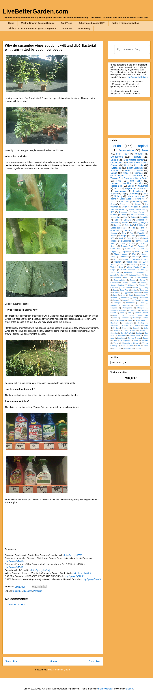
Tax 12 (117, 188)
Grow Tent (130, 249)
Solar (146, 328)
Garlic (145, 193)
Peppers (136, 156)
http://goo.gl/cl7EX (73, 555)
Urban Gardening (137, 209)
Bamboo (114, 222)
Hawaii (140, 170)
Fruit (118, 181)
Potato (133, 217)
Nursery (134, 207)
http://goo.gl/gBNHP (74, 576)
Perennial (138, 165)
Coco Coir (114, 287)
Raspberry (114, 323)
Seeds (114, 159)
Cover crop (144, 290)
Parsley (135, 257)
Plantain (145, 318)
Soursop (117, 330)
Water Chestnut (127, 346)
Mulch (124, 207)
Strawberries (131, 262)
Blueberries (126, 241)
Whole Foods (133, 267)
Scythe (116, 328)
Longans (113, 308)
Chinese (131, 285)
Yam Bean (117, 348)
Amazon (144, 188)
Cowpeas (116, 293)
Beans (113, 199)
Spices (142, 330)
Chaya (132, 243)
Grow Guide (116, 162)
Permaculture (126, 150)
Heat (126, 165)
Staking (139, 333)
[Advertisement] (53, 632)
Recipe (123, 236)
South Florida (130, 330)
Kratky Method (137, 215)
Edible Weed (125, 199)
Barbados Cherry (135, 275)
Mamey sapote (120, 254)
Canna (142, 280)
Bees (134, 222)
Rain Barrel (140, 320)
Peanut (115, 318)
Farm (142, 228)
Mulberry (118, 196)
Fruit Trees (66, 23)
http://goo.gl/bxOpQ (40, 570)
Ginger (123, 295)
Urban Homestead (136, 196)
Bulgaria (144, 222)
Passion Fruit (143, 315)
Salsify (137, 325)
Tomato (138, 153)
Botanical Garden (141, 277)
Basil (121, 238)
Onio (122, 315)
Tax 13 (113, 201)
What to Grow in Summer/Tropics (37, 23)
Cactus (132, 280)
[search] (131, 49)
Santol (145, 325)
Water (142, 264)
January (116, 300)
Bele (129, 238)
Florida (115, 146)
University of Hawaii (130, 343)
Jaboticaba (144, 298)
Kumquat (117, 303)
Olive (115, 315)
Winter (142, 236)
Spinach (127, 220)
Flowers (141, 246)
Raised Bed (116, 186)
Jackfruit (128, 230)
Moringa (114, 233)
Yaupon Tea (128, 348)
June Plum (135, 300)
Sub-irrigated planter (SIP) (91, 23)
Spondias (114, 333)
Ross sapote (126, 325)
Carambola (114, 282)
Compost (139, 173)
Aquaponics (120, 191)
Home (11, 23)
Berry (137, 238)
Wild (138, 346)
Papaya (114, 193)
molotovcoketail (105, 688)
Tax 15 (123, 264)
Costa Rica (124, 290)
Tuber (135, 340)
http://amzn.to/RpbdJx (137, 77)
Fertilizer (127, 183)
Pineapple (125, 318)
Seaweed (125, 328)
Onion (140, 183)
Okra (123, 233)
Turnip (116, 343)
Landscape (130, 303)
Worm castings (128, 270)
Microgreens (127, 308)
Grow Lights (117, 175)
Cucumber (17, 591)
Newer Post (11, 661)
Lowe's (141, 230)
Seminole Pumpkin (140, 259)
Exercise (137, 293)
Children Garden (117, 285)
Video (126, 173)
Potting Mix (140, 199)
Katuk (137, 251)
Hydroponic (115, 168)
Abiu (142, 270)
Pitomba (135, 318)
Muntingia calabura (118, 310)
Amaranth (128, 272)
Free (115, 295)
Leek (146, 251)
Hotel (135, 298)
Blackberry (117, 277)
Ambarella (140, 272)
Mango (113, 173)
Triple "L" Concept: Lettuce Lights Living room (32, 28)
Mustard (134, 310)
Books (131, 186)
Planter (145, 257)
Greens (113, 215)
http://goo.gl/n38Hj (82, 573)
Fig (123, 193)
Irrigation (114, 251)
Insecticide (138, 191)
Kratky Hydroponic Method (125, 23)
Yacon (145, 346)
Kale (124, 215)
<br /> (14, 525)
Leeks (142, 303)
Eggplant (127, 293)
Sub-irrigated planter (134, 160)
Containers (116, 156)
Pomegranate (118, 320)
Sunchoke (121, 338)
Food (146, 293)
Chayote (133, 282)
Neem (121, 313)
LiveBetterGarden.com (35, 11)
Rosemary (114, 325)
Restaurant (128, 323)
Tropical (142, 146)
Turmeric (144, 340)
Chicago (142, 282)
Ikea (142, 249)
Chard (122, 243)
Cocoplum (126, 287)
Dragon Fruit (127, 246)
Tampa (145, 338)
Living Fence (140, 305)
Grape (136, 201)
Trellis (132, 236)
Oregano (131, 315)
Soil (116, 220)
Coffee (135, 287)
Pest (125, 217)
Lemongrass (125, 305)
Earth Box (125, 201)
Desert (113, 246)
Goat (131, 295)
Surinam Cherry (134, 338)
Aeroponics (114, 272)
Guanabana (140, 295)
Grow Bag (115, 249)
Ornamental (123, 257)
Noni (129, 313)
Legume (113, 305)
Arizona (122, 275)
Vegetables (130, 188)
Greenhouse (124, 204)
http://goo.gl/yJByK (14, 567)
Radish (113, 236)
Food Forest (138, 212)
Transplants (125, 340)
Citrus (142, 243)
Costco (134, 290)
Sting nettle (122, 335)
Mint (134, 254)
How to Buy (84, 28)
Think (115, 340)
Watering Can (116, 267)
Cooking (145, 287)
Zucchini (139, 348)
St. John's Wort (127, 333)
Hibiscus (137, 204)
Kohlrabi (145, 300)
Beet (146, 275)
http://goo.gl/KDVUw (14, 561)
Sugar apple (135, 335)
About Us (67, 28)
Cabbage (117, 225)
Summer (114, 170)
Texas (133, 264)
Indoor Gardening (135, 168)
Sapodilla (144, 217)
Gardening (133, 193)
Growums (114, 230)
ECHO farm (140, 225)
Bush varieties (119, 280)
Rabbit (129, 320)
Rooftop (141, 323)
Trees (145, 150)
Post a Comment (17, 604)
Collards (128, 225)
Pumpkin (141, 233)
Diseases (27, 591)
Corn (115, 290)
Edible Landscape (118, 228)
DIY (112, 212)
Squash (117, 262)
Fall (133, 228)
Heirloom (113, 298)
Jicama (125, 300)
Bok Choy (128, 277)
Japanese (126, 251)
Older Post (95, 661)
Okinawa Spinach (141, 313)
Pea (131, 233)
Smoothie (136, 328)
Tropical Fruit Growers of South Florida (129, 178)
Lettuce (114, 183)
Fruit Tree (121, 153)
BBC (112, 238)
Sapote (125, 259)
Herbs (127, 170)
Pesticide (37, 591)
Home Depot (135, 181)
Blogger (129, 688)
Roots (116, 259)
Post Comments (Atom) (59, 669)
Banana (125, 222)
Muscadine (115, 217)
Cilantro (142, 285)
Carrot (124, 282)
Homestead (125, 298)
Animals (113, 275)
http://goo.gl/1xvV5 (92, 579)
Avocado (140, 220)
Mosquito (140, 308)
